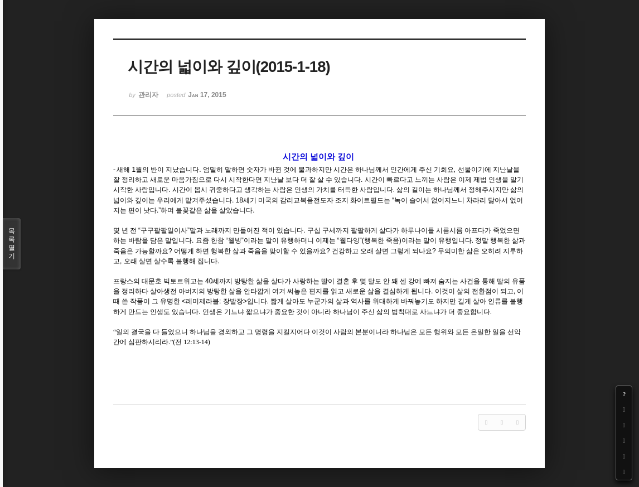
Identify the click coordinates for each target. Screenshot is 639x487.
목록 (11, 244)
